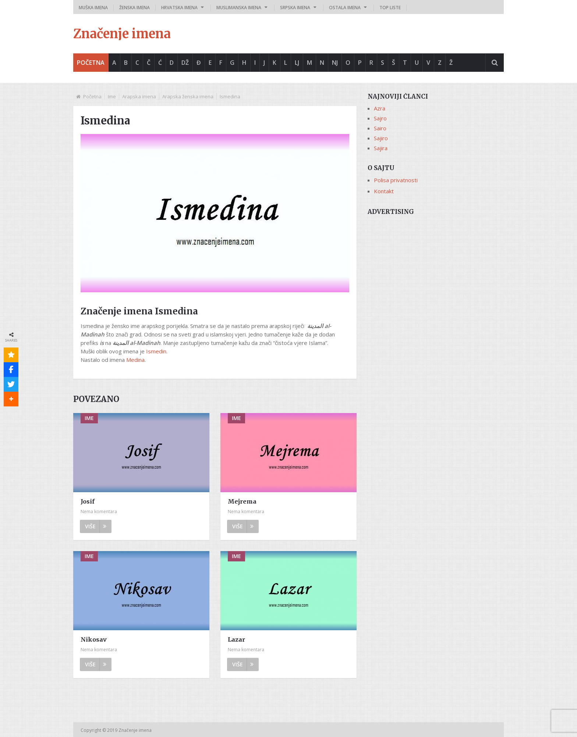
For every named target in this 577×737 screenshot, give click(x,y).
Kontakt (384, 191)
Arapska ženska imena (187, 96)
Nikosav (94, 639)
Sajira (380, 148)
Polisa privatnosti (396, 180)
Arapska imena (139, 96)
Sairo (380, 128)
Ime (112, 96)
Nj (335, 63)
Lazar (236, 639)
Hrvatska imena (179, 7)
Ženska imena (134, 7)
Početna (91, 63)
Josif (88, 501)
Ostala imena (345, 7)
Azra (379, 108)
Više (95, 526)
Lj (297, 63)
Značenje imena (122, 34)
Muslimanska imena (238, 7)
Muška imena (93, 7)
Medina (135, 359)
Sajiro (381, 138)
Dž (185, 63)
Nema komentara (99, 511)
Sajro (380, 118)
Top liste (390, 7)
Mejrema (242, 501)
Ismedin (156, 351)
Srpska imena (295, 7)
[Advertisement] (436, 271)
